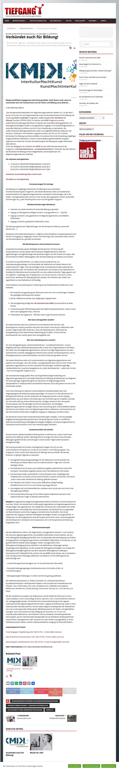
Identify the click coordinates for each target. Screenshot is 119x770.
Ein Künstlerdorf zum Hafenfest (91, 97)
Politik (48, 45)
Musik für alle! (36, 752)
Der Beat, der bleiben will (88, 103)
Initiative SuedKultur (38, 21)
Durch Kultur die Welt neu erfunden (92, 77)
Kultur (68, 21)
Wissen (68, 45)
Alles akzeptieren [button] (109, 766)
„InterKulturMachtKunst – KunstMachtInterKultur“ (34, 149)
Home (7, 21)
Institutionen (21, 45)
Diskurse (44, 43)
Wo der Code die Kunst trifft (89, 58)
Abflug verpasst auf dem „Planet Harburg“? (95, 71)
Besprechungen (19, 21)
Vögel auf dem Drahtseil (88, 84)
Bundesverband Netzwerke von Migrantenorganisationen (35, 701)
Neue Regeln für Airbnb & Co (90, 64)
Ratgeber (92, 21)
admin (23, 43)
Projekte (54, 45)
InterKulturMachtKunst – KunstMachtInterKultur (28, 705)
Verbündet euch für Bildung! (15, 753)
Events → (104, 21)
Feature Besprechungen (56, 43)
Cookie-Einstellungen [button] (91, 766)
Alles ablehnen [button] (74, 766)
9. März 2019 (13, 43)
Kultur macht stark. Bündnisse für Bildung (25, 710)
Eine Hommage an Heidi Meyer (90, 90)
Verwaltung (62, 45)
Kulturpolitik (55, 21)
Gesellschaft (80, 21)
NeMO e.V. (49, 710)
